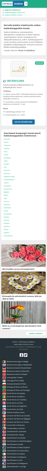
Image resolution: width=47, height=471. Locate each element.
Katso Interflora (23, 122)
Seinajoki (7, 186)
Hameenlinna (9, 179)
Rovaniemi (8, 189)
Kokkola (7, 204)
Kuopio (6, 164)
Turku (6, 155)
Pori (5, 167)
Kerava (6, 220)
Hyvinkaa (7, 208)
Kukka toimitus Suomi (12, 15)
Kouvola (7, 170)
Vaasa (6, 183)
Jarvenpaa (8, 214)
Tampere (7, 145)
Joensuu (7, 173)
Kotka (6, 195)
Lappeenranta (9, 176)
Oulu (5, 151)
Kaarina (7, 226)
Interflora (15, 81)
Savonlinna (8, 236)
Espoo (6, 142)
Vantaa (6, 148)
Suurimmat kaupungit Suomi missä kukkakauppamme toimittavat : (22, 134)
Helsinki (7, 139)
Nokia (6, 229)
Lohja (6, 211)
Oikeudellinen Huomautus (15, 347)
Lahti (5, 161)
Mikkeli (6, 192)
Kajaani (7, 223)
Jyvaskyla (7, 158)
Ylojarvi (6, 232)
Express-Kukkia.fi (11, 10)
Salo (5, 198)
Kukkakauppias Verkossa (14, 12)
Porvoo (6, 201)
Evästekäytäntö (31, 347)
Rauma (6, 217)
